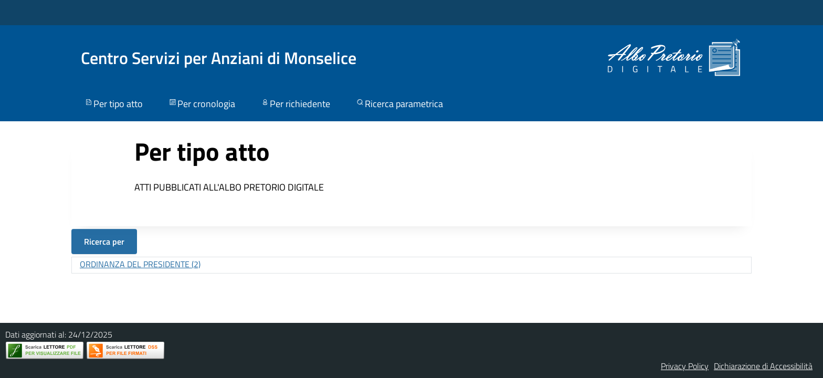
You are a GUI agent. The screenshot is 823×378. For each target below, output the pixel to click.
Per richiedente (295, 104)
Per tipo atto (113, 104)
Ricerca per (104, 241)
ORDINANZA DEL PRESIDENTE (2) (140, 264)
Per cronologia (201, 104)
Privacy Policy (685, 366)
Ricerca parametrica (399, 104)
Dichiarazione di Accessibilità (763, 366)
